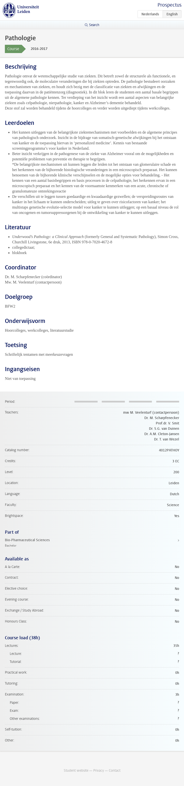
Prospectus (169, 5)
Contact (114, 770)
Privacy (98, 770)
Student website (76, 770)
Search (94, 25)
